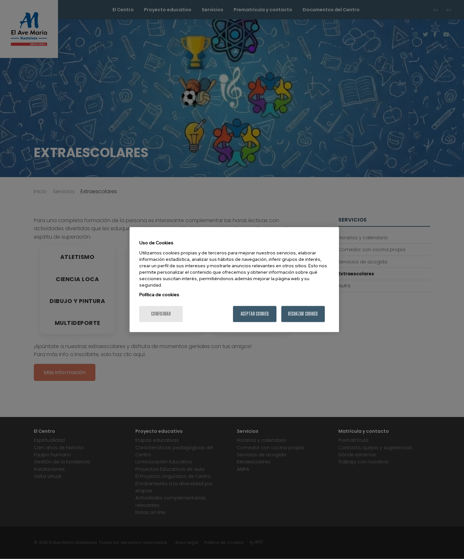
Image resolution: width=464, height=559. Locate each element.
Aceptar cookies (255, 314)
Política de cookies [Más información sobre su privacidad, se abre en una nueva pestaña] (159, 295)
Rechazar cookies (303, 314)
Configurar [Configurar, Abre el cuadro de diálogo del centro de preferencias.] (161, 314)
